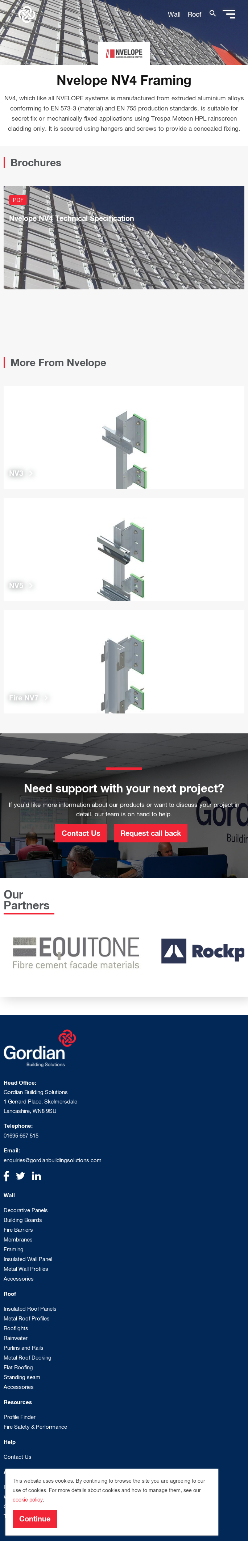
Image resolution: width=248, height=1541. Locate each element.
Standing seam (22, 1377)
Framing (14, 1249)
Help (10, 1442)
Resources (18, 1402)
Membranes (18, 1239)
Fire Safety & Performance (35, 1427)
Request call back (150, 833)
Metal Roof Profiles (27, 1318)
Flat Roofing (18, 1367)
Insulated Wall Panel (28, 1259)
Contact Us (81, 833)
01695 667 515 (21, 1135)
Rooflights (16, 1328)
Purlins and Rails (24, 1348)
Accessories (19, 1279)
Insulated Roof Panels (30, 1309)
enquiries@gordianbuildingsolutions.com (53, 1160)
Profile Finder (20, 1417)
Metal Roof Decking (27, 1357)
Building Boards (23, 1220)
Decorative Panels (26, 1210)
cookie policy (28, 1500)
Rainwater (16, 1338)
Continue (34, 1518)
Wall (174, 14)
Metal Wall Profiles (26, 1269)
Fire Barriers (18, 1230)
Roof (194, 14)
